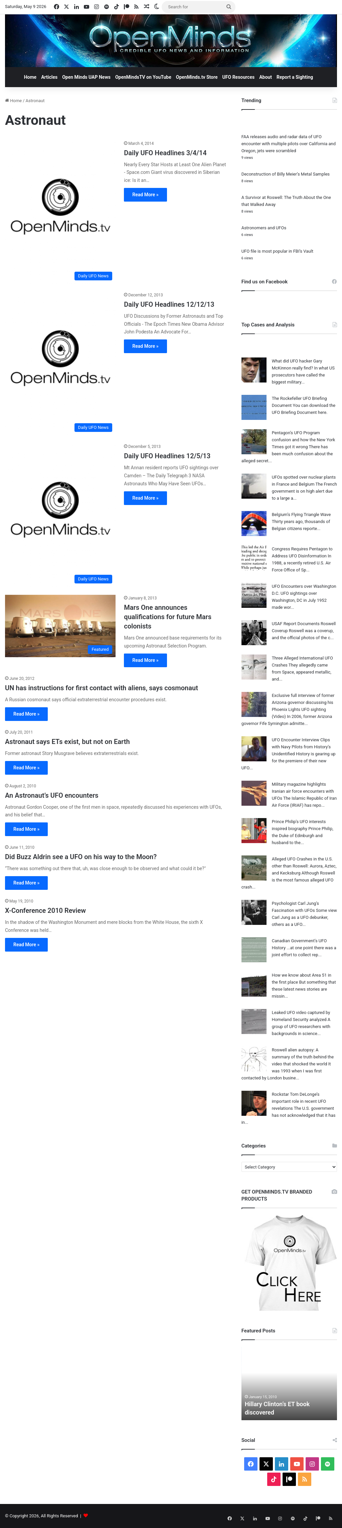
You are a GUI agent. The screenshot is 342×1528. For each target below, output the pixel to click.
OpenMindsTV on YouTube (143, 77)
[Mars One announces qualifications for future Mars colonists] (60, 626)
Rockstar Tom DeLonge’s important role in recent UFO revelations (299, 1101)
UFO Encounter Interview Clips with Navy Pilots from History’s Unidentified (301, 746)
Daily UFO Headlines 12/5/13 (167, 456)
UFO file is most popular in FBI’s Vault (277, 251)
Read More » (145, 194)
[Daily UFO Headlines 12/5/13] (60, 515)
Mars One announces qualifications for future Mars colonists (167, 616)
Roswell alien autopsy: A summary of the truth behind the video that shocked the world (303, 1056)
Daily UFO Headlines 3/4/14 (165, 153)
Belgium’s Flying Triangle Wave (301, 514)
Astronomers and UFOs (263, 227)
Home (30, 77)
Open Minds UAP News (86, 77)
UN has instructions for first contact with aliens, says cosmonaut (101, 688)
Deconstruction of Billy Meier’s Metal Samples (285, 174)
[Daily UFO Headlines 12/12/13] (60, 363)
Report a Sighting (295, 77)
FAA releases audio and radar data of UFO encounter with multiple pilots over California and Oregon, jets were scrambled (288, 143)
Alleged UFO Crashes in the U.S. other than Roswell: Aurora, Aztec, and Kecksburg (304, 865)
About (265, 77)
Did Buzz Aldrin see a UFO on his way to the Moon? (81, 857)
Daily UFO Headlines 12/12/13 (169, 304)
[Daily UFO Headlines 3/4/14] (60, 212)
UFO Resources (238, 77)
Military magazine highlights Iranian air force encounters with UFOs (303, 791)
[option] (289, 1383)
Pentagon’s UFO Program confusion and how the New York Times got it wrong (303, 439)
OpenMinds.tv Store (197, 77)
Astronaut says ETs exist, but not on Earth (67, 742)
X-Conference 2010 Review (45, 911)
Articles (49, 77)
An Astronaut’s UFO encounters (52, 795)
